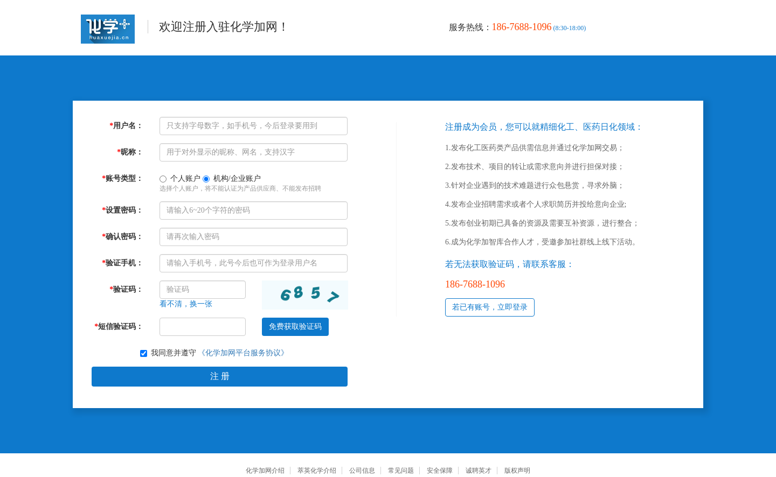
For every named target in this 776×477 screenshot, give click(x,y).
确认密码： (122, 237)
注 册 (220, 376)
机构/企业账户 (232, 178)
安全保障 (440, 470)
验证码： (126, 289)
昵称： (130, 152)
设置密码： (122, 210)
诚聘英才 (478, 470)
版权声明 (517, 470)
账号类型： (122, 178)
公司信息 (362, 470)
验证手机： (122, 263)
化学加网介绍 (265, 470)
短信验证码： (118, 326)
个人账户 (180, 178)
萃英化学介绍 (316, 470)
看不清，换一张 (186, 304)
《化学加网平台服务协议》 (243, 353)
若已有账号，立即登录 (490, 307)
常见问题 (401, 470)
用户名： (126, 126)
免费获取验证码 (295, 326)
